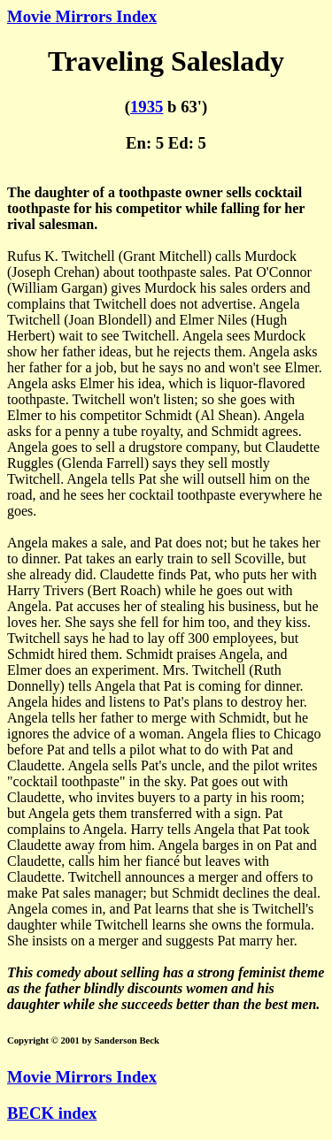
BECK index (52, 1113)
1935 (146, 106)
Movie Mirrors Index (82, 16)
